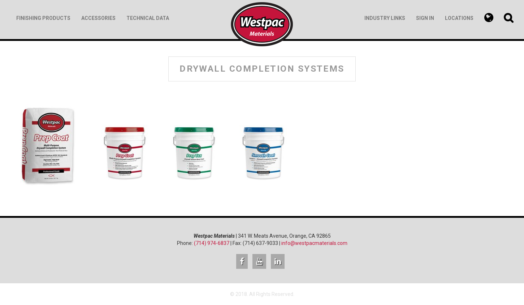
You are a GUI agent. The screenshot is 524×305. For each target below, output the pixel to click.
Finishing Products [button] (43, 18)
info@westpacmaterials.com (314, 243)
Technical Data (147, 18)
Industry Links (384, 18)
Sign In (425, 18)
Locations (459, 18)
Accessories (98, 18)
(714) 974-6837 (211, 243)
